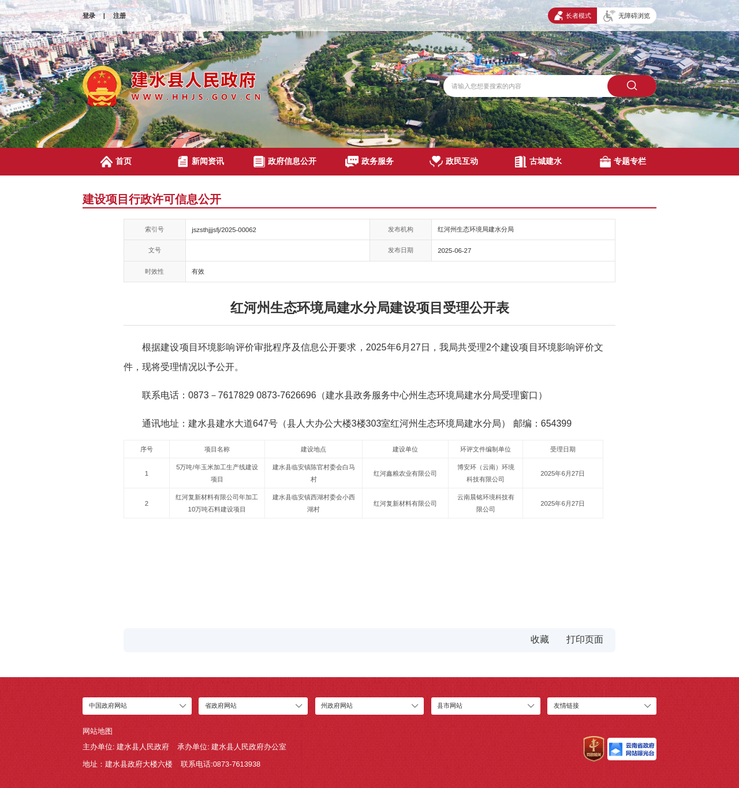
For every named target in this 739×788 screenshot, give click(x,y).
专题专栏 (623, 161)
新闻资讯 (200, 161)
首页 (116, 161)
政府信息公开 (284, 161)
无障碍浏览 (626, 16)
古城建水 (538, 161)
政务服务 (369, 161)
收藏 (540, 639)
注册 (119, 15)
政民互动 (454, 161)
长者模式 (572, 15)
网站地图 (98, 731)
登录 (89, 15)
